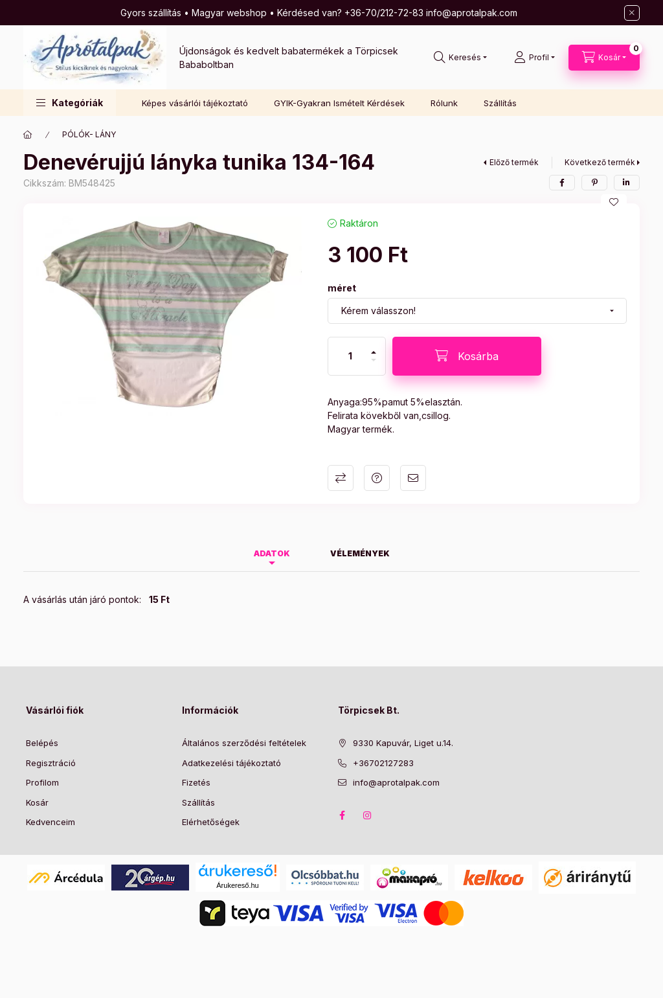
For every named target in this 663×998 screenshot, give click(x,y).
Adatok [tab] (272, 553)
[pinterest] (594, 182)
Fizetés (196, 782)
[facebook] (562, 182)
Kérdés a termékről (377, 478)
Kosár (37, 802)
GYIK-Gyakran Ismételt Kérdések (339, 103)
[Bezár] (632, 13)
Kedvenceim (50, 822)
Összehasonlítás (341, 478)
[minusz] (373, 365)
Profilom (42, 782)
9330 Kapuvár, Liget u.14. (403, 743)
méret (342, 287)
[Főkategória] (27, 135)
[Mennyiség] (350, 356)
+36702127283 (383, 763)
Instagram (368, 815)
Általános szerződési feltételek (244, 743)
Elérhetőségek (211, 822)
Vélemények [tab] (360, 553)
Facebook (342, 815)
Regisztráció (51, 763)
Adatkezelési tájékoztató (231, 763)
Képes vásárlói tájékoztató (195, 103)
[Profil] (534, 58)
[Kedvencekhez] (614, 202)
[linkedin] (627, 182)
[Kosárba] (466, 356)
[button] (69, 102)
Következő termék (600, 162)
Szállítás (500, 103)
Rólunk (444, 103)
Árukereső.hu (237, 885)
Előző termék (514, 162)
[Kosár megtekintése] (604, 58)
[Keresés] (460, 58)
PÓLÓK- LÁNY (89, 134)
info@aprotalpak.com (396, 782)
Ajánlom (413, 478)
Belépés (42, 743)
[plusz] (373, 346)
